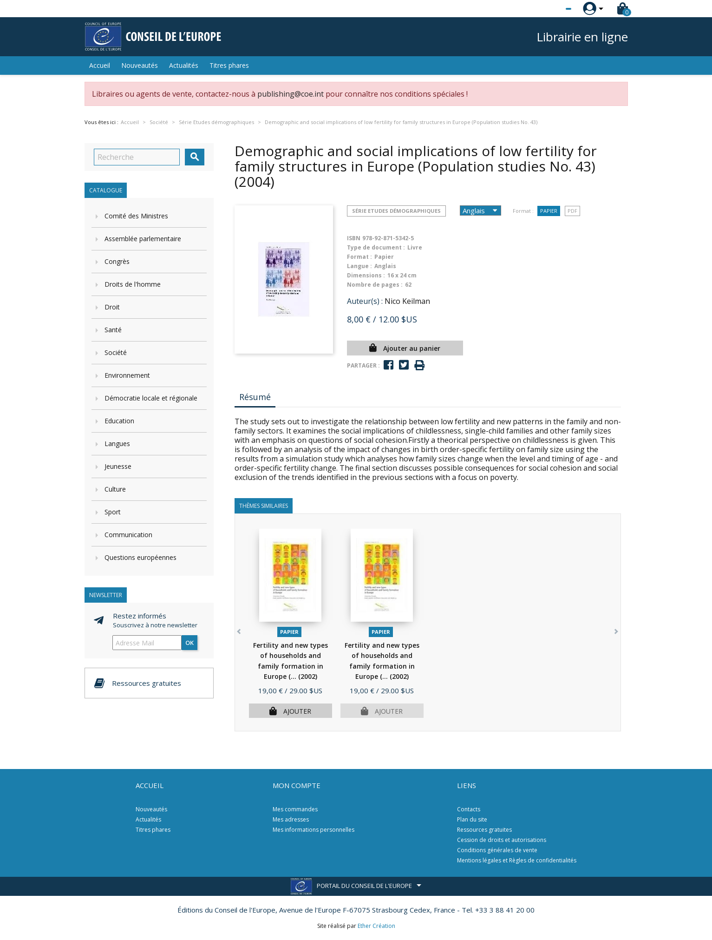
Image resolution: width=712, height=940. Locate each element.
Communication (128, 534)
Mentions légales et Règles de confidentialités (516, 860)
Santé (113, 329)
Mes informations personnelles (313, 830)
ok (189, 642)
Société (116, 352)
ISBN (353, 238)
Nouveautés (139, 65)
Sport (113, 511)
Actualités (183, 65)
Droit (112, 306)
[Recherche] (137, 157)
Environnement (127, 375)
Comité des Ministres (136, 215)
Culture (115, 489)
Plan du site (472, 819)
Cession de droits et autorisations (501, 840)
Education (119, 420)
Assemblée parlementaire (143, 238)
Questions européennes (140, 557)
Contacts (468, 809)
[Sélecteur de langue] (549, 8)
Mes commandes (295, 809)
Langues (117, 443)
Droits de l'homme (133, 284)
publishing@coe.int (290, 94)
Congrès (117, 261)
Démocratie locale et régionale (151, 398)
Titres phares (229, 65)
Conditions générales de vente (497, 850)
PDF (572, 210)
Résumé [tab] (255, 396)
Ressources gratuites (484, 830)
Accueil (99, 65)
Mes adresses (291, 819)
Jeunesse (118, 466)
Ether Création (376, 926)
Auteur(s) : (365, 301)
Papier (548, 210)
